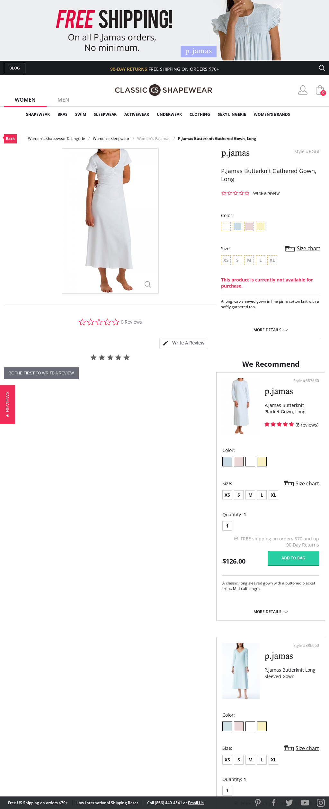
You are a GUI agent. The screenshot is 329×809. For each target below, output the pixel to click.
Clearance (311, 114)
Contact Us (126, 745)
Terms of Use (54, 780)
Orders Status (130, 714)
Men (63, 99)
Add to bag (129, 586)
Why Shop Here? (215, 693)
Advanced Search (133, 693)
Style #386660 (304, 409)
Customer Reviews (219, 703)
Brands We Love (216, 714)
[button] (7, 404)
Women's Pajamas (153, 138)
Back (10, 138)
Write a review (266, 193)
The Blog (207, 724)
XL (61, 523)
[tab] (183, 343)
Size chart (308, 248)
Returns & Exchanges (138, 734)
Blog (14, 68)
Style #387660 (142, 409)
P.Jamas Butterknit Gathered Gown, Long (217, 138)
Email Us (196, 802)
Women (25, 99)
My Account (127, 703)
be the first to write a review (41, 373)
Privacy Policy (214, 734)
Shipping (122, 724)
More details (267, 330)
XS (15, 523)
